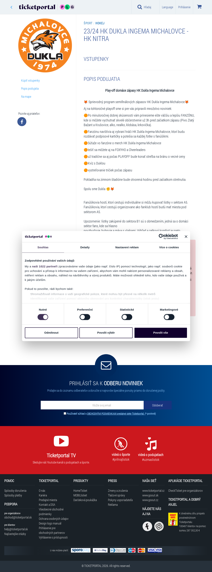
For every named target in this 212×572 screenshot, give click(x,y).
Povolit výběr (106, 332)
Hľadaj (144, 6)
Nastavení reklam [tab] (127, 247)
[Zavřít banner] (186, 236)
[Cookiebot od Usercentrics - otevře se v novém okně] (161, 236)
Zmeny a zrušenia (118, 490)
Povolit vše (160, 332)
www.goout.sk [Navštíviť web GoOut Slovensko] (150, 495)
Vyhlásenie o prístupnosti (53, 537)
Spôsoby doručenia (15, 490)
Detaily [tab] (85, 247)
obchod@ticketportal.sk (18, 517)
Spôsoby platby (13, 495)
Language (167, 7)
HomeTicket (80, 490)
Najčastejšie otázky (15, 534)
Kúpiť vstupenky (30, 80)
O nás (42, 490)
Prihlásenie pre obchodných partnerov (52, 530)
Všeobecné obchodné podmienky (51, 511)
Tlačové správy (116, 495)
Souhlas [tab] (42, 247)
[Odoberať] (158, 405)
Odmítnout (51, 332)
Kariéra (43, 495)
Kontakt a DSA (47, 505)
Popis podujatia (30, 88)
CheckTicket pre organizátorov (185, 490)
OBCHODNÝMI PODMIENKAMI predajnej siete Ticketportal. (116, 413)
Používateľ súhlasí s (111, 413)
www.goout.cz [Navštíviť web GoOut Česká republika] (150, 500)
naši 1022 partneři (45, 266)
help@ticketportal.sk (16, 529)
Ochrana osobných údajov (54, 519)
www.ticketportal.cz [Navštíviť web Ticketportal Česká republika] (153, 490)
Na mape (26, 96)
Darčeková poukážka (85, 500)
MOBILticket (80, 495)
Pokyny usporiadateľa (120, 500)
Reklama (113, 505)
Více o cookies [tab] (169, 247)
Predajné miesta (48, 500)
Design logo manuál (50, 523)
